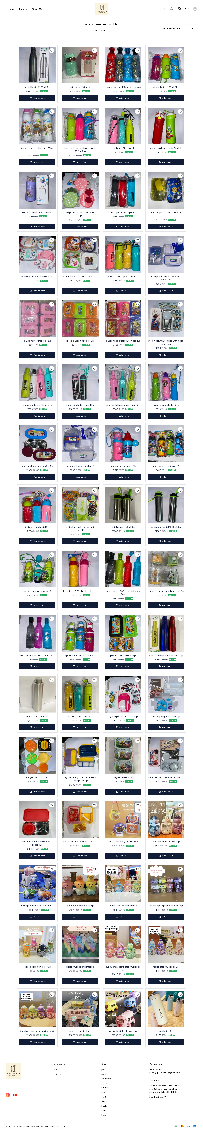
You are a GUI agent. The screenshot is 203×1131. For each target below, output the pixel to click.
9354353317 (155, 1069)
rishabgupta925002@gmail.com (164, 1072)
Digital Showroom (57, 1126)
